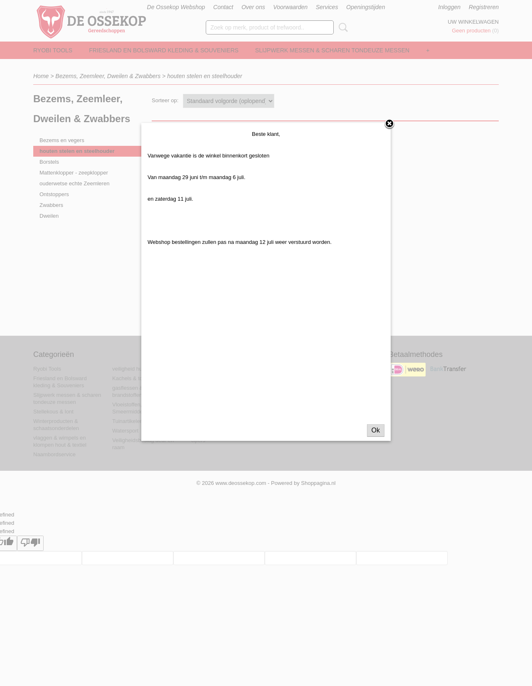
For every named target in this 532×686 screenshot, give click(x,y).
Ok (376, 437)
